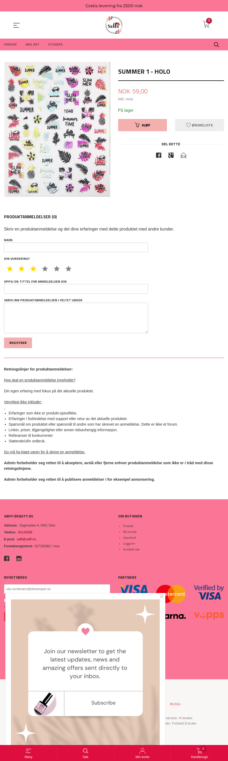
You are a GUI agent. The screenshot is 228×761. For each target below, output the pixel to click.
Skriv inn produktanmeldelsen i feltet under (76, 316)
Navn (76, 245)
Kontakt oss (131, 549)
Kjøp (142, 125)
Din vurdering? (17, 259)
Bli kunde (130, 531)
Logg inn (129, 543)
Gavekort (129, 537)
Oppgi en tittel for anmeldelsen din (76, 286)
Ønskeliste (199, 125)
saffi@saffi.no (26, 539)
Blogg (175, 704)
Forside (128, 526)
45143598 (25, 532)
